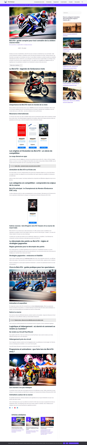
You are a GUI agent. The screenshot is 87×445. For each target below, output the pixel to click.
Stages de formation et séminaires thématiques (18, 430)
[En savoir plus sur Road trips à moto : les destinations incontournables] (47, 421)
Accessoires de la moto (42, 1)
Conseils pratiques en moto (45, 429)
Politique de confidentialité (73, 443)
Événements (50, 1)
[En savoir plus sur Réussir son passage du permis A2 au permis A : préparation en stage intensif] (32, 421)
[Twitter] (12, 407)
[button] (82, 2)
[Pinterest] (14, 407)
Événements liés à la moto (16, 429)
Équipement (57, 1)
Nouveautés (77, 1)
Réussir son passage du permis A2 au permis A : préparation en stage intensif (32, 428)
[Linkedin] (17, 407)
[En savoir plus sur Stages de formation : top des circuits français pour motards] (18, 421)
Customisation (65, 1)
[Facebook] (9, 407)
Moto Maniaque (11, 1)
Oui (64, 443)
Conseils (71, 1)
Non (67, 443)
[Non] (85, 443)
